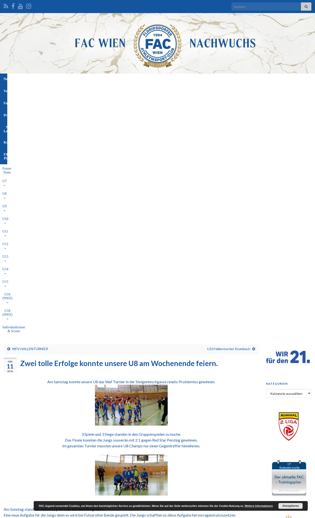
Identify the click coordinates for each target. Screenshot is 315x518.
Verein (108, 79)
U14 (163, 90)
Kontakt (197, 79)
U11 (120, 90)
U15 (177, 90)
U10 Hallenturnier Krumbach (228, 108)
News (92, 79)
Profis (152, 79)
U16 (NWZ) (196, 90)
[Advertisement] (157, 458)
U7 (67, 90)
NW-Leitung (174, 79)
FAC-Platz (219, 79)
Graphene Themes (42, 512)
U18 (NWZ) (221, 90)
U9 (92, 90)
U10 (106, 90)
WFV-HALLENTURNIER (30, 108)
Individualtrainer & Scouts (255, 90)
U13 (148, 90)
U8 (80, 90)
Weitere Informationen (259, 505)
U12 (134, 90)
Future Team (50, 90)
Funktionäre (131, 79)
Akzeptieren (290, 506)
